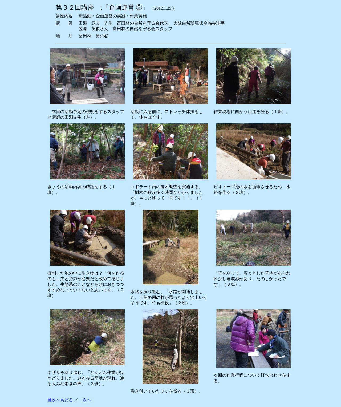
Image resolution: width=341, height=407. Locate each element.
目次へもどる (60, 400)
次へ (87, 400)
